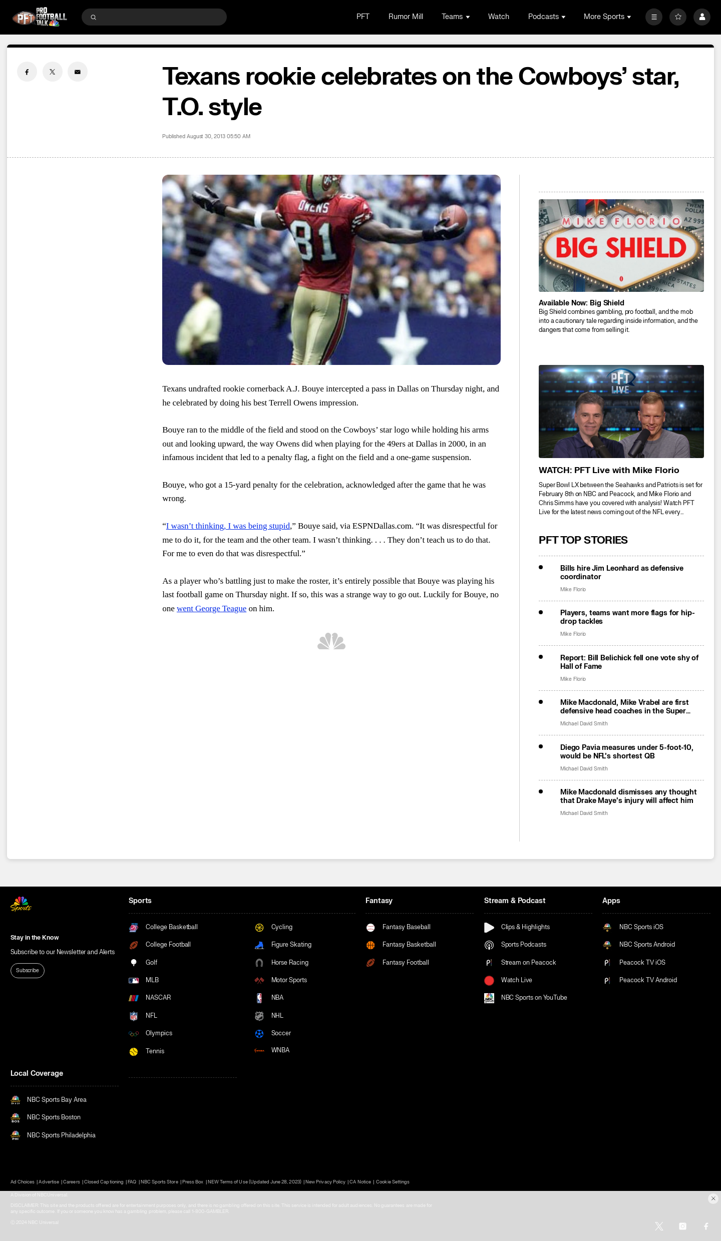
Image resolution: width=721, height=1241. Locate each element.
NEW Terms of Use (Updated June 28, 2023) (254, 1182)
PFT (363, 17)
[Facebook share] (27, 72)
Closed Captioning (104, 1182)
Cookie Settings (393, 1182)
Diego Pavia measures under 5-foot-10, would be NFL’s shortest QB (626, 751)
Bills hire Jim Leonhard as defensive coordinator (621, 572)
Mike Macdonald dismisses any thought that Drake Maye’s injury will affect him (628, 796)
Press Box (192, 1182)
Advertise (49, 1182)
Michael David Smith (584, 723)
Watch (498, 17)
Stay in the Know (35, 938)
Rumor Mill (406, 17)
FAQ (132, 1182)
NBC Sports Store (159, 1182)
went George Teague (211, 608)
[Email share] (78, 72)
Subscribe (27, 970)
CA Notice (360, 1182)
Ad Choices (23, 1182)
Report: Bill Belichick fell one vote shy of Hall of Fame (629, 662)
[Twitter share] (53, 72)
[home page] (40, 17)
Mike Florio (573, 589)
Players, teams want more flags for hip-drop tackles (627, 617)
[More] (653, 17)
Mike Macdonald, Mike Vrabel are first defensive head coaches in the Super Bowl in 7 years (624, 706)
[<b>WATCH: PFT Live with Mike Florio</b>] (621, 411)
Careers (71, 1182)
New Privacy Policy (325, 1182)
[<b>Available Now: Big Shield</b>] (621, 245)
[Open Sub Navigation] (469, 17)
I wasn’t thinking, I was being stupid (228, 526)
